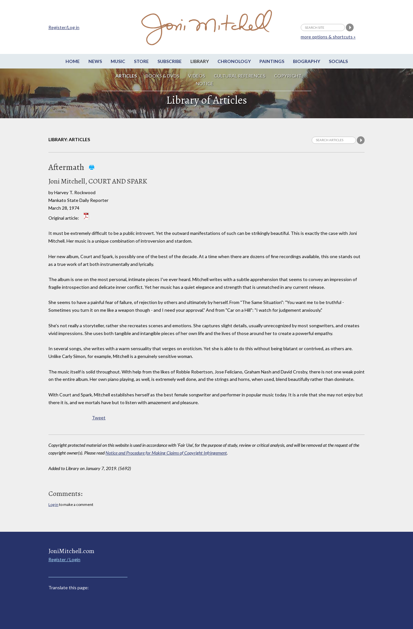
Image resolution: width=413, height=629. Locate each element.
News (95, 61)
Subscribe (169, 61)
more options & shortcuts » (328, 36)
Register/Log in (63, 27)
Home (72, 61)
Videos (196, 76)
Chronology (234, 61)
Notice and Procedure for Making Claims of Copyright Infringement (166, 453)
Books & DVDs (162, 76)
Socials (338, 61)
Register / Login (64, 559)
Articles (126, 76)
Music (118, 61)
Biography (306, 61)
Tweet (99, 417)
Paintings (271, 61)
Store (141, 61)
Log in (53, 504)
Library (199, 61)
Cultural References (240, 76)
